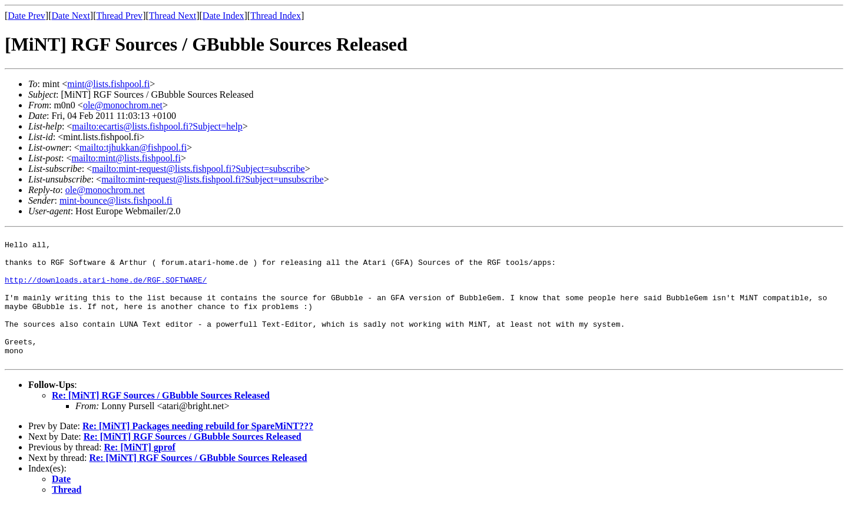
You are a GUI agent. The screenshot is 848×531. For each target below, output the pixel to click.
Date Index (223, 16)
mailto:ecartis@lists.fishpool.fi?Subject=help (157, 126)
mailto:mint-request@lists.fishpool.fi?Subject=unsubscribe (212, 179)
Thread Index (275, 16)
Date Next (71, 16)
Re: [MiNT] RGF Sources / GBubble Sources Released (161, 422)
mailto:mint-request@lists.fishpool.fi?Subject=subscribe (198, 169)
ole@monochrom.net (123, 105)
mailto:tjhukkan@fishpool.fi (133, 147)
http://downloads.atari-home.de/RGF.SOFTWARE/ (106, 290)
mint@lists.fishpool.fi (108, 84)
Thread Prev (119, 16)
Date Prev (26, 16)
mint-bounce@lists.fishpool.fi (116, 200)
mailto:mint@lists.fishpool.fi (125, 158)
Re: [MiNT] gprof (139, 474)
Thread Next (172, 16)
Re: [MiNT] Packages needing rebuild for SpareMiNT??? (197, 452)
